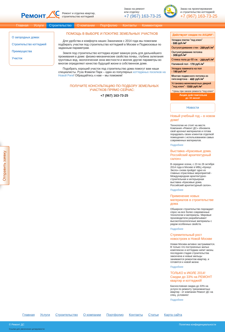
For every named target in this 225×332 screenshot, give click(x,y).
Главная (22, 25)
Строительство (60, 25)
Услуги (39, 25)
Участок (17, 58)
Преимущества (22, 51)
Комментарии (152, 25)
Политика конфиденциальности (197, 324)
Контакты (130, 25)
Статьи (153, 315)
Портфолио (108, 25)
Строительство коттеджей (29, 44)
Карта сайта (173, 315)
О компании (86, 25)
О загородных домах (25, 37)
